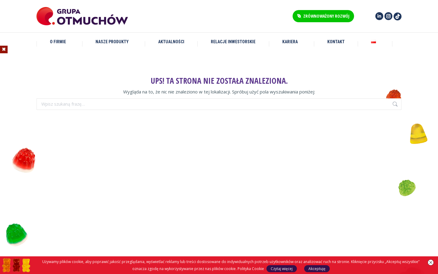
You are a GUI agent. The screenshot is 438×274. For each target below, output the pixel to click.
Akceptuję (316, 268)
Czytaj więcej (282, 268)
